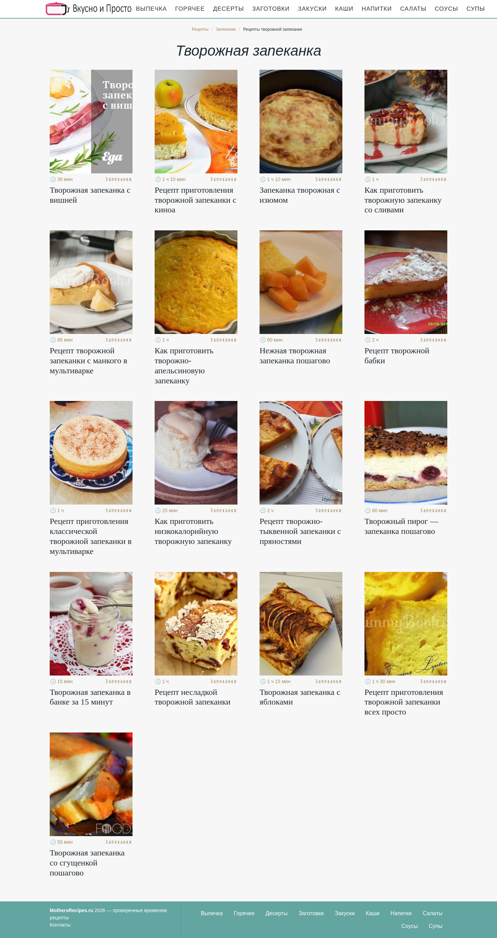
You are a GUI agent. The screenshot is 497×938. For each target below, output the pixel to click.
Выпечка (151, 9)
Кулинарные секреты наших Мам (89, 9)
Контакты (60, 925)
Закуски (312, 9)
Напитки (377, 9)
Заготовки (271, 9)
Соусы (446, 9)
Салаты (413, 9)
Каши (344, 9)
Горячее (190, 9)
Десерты (228, 9)
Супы (476, 9)
